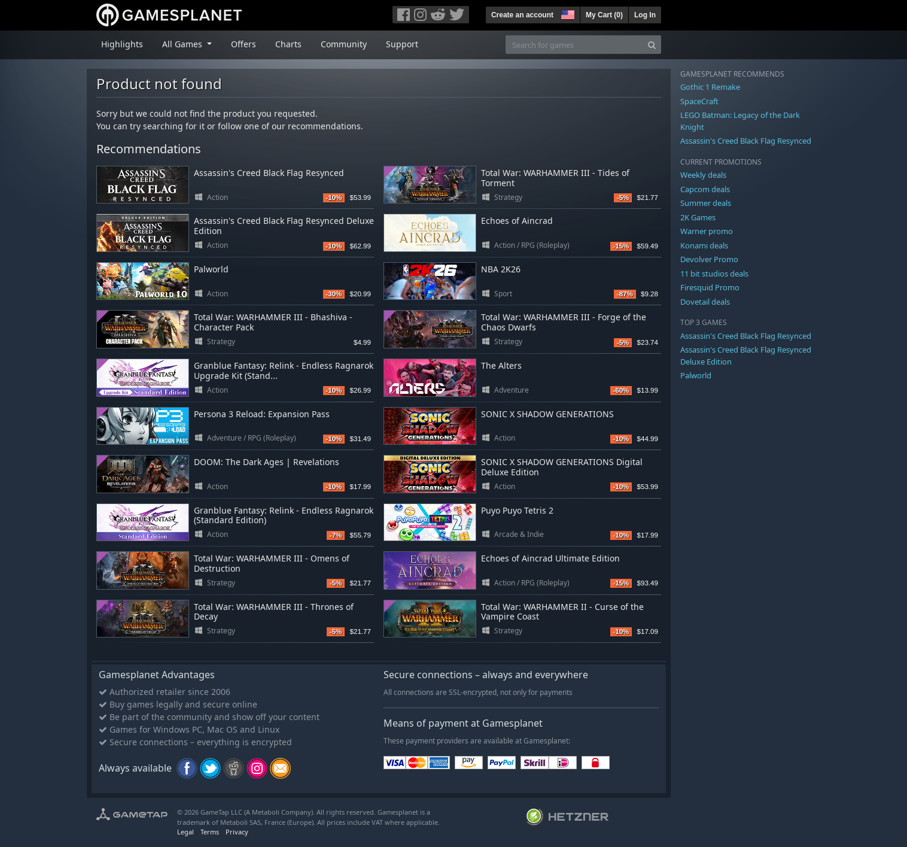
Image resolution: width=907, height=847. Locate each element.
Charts (288, 44)
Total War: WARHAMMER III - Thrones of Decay (274, 612)
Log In (645, 15)
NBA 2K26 (501, 269)
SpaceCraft (699, 101)
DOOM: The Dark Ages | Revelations (266, 461)
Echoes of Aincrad (517, 220)
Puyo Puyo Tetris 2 (517, 510)
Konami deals (704, 245)
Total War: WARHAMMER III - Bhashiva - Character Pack (273, 322)
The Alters (501, 365)
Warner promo (706, 231)
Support (402, 44)
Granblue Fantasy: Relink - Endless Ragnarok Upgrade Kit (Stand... (283, 370)
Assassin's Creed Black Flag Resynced (269, 172)
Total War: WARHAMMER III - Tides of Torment (555, 178)
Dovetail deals (705, 301)
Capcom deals (705, 189)
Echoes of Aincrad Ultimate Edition (550, 558)
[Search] (652, 44)
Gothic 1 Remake (710, 86)
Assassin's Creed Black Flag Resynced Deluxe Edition (284, 225)
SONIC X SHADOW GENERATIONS (547, 414)
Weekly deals (703, 174)
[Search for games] (574, 44)
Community (344, 44)
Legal (185, 831)
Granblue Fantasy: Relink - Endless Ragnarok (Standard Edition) (283, 515)
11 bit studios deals (714, 273)
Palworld (211, 269)
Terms (209, 831)
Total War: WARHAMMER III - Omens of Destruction (271, 563)
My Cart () (604, 15)
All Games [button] (183, 44)
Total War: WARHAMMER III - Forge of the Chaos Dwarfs (563, 322)
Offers (243, 44)
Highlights (122, 44)
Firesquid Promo (709, 287)
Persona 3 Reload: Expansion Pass (262, 414)
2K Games (698, 217)
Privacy (237, 831)
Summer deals (705, 203)
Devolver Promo (709, 259)
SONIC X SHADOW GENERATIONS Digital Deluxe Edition (562, 467)
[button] (566, 13)
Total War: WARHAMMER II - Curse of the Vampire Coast (562, 612)
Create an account (522, 15)
